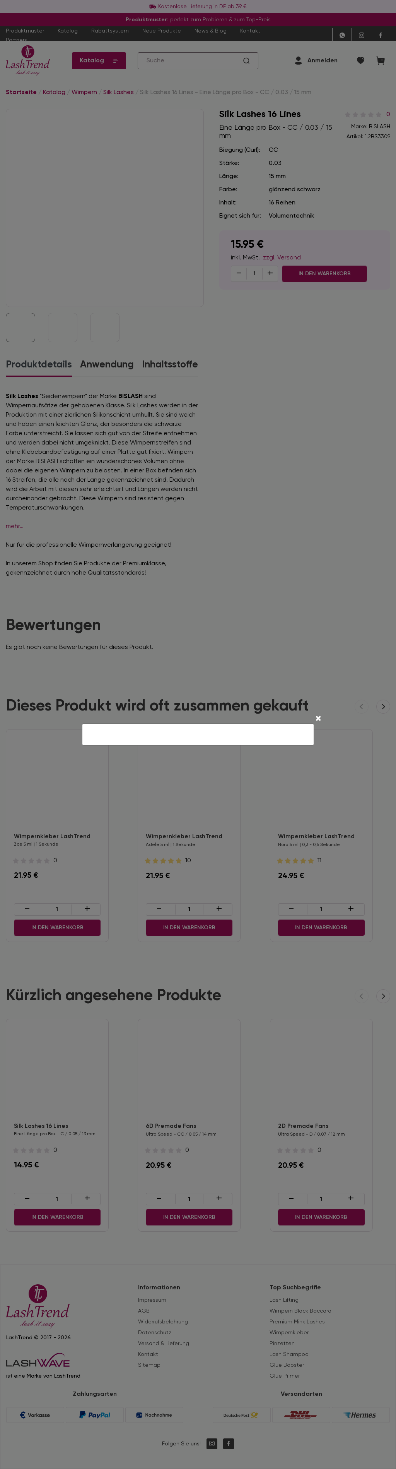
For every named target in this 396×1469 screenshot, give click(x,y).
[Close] (318, 719)
